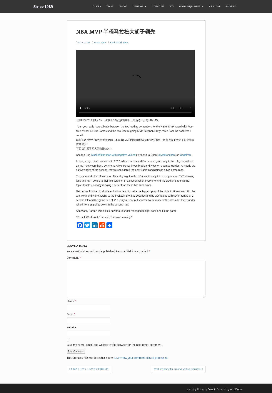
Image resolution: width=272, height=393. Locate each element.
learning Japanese (189, 6)
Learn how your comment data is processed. (141, 357)
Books (123, 6)
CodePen (185, 154)
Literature (158, 6)
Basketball (116, 42)
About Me (214, 6)
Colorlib (212, 389)
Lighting (138, 6)
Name (71, 301)
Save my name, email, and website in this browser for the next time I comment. (114, 344)
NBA (125, 42)
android (231, 6)
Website (71, 327)
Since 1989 (43, 6)
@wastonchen (166, 154)
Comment (74, 257)
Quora (97, 6)
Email (71, 314)
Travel (110, 6)
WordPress (236, 389)
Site (172, 6)
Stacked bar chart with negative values (113, 154)
